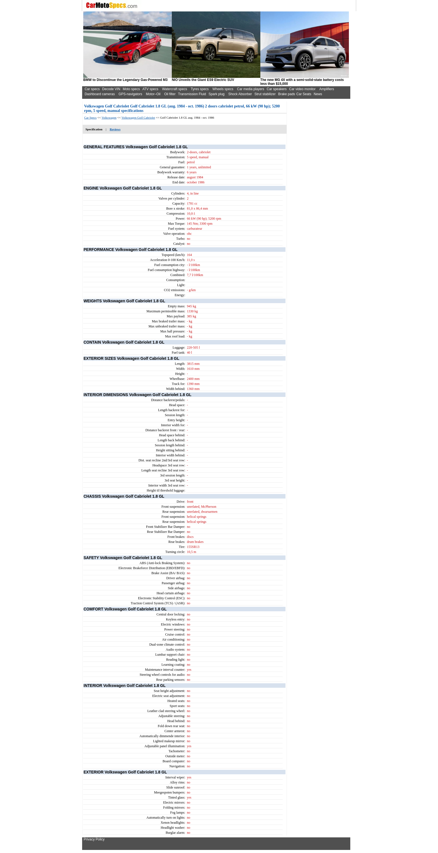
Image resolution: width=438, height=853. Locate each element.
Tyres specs (200, 89)
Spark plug (216, 94)
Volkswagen (109, 117)
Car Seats (303, 94)
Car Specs (90, 117)
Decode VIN (111, 89)
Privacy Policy (94, 839)
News (318, 94)
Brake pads (286, 94)
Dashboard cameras (100, 94)
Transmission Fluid (192, 94)
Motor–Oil (153, 94)
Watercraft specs (174, 89)
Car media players (250, 89)
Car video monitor (302, 89)
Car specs (92, 89)
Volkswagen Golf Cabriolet (138, 117)
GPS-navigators (130, 94)
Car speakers (277, 89)
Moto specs (131, 89)
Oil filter (170, 94)
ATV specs (150, 89)
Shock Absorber (240, 94)
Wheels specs (222, 89)
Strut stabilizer (265, 94)
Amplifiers (326, 89)
